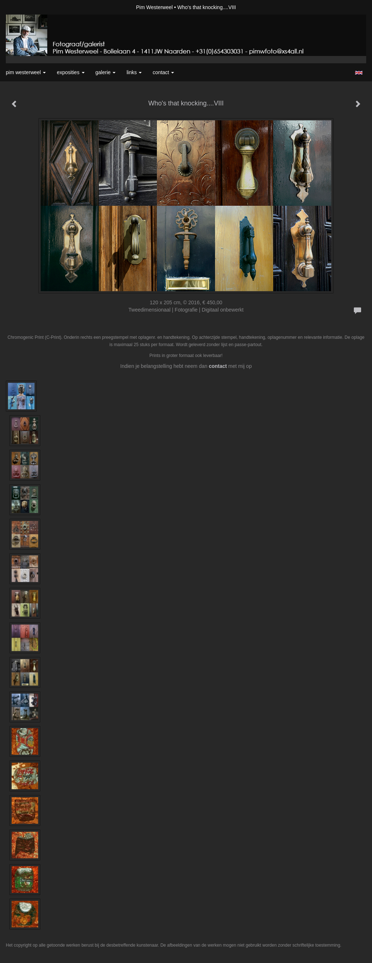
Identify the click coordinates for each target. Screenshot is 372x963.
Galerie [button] (106, 72)
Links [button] (134, 72)
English (359, 73)
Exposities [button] (70, 72)
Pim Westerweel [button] (26, 72)
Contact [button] (163, 72)
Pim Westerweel (154, 7)
